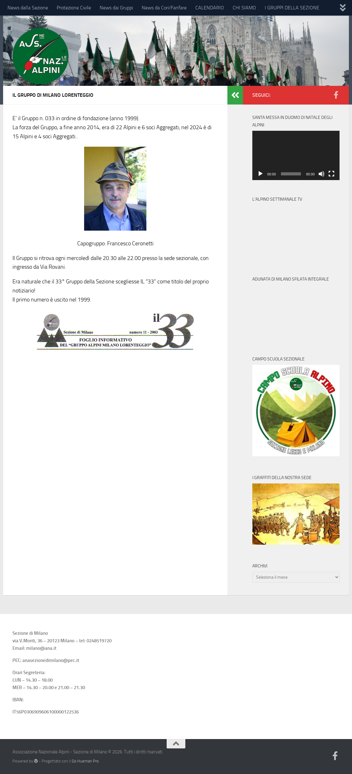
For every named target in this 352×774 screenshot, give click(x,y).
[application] (296, 155)
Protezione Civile (74, 8)
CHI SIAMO (244, 8)
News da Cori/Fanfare (164, 8)
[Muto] (321, 174)
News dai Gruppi (116, 8)
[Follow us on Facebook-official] (336, 95)
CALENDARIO (209, 8)
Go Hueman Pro (85, 761)
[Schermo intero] (331, 174)
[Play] (260, 174)
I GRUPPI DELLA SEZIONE (292, 8)
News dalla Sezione (27, 8)
